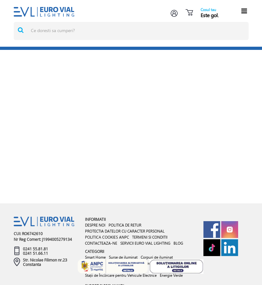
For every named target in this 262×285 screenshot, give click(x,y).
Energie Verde (171, 275)
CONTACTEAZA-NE (101, 243)
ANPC (124, 237)
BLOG (178, 243)
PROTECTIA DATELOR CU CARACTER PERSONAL (125, 231)
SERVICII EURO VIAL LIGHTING (145, 243)
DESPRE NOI (95, 225)
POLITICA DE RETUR (125, 225)
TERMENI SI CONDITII (149, 237)
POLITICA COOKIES (101, 237)
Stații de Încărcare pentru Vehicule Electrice (121, 275)
